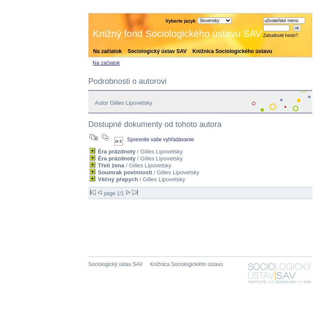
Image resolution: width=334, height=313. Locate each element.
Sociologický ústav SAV (157, 51)
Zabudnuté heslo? (280, 35)
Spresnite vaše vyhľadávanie (160, 140)
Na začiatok (107, 51)
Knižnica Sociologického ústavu (232, 51)
